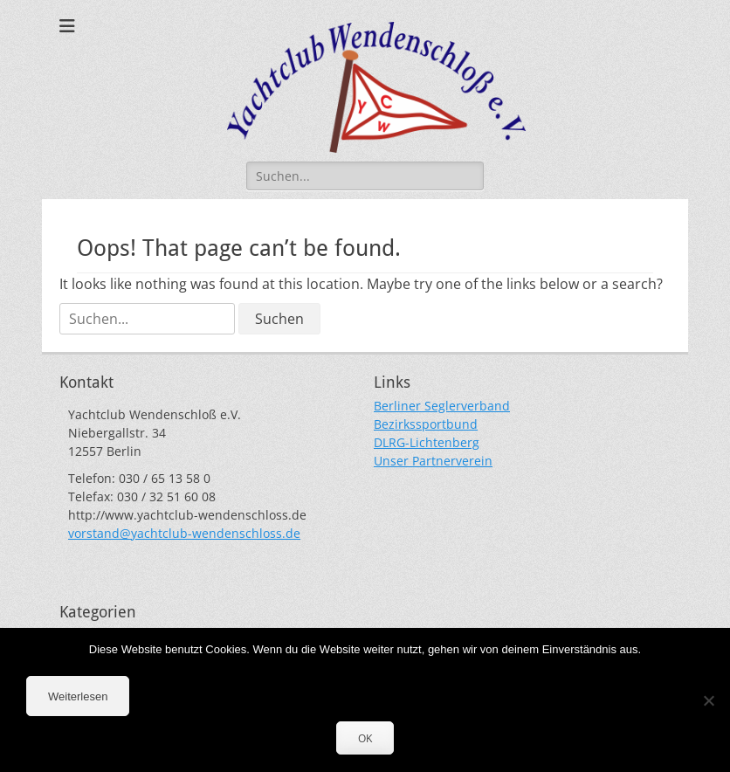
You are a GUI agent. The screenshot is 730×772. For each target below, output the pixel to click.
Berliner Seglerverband (442, 405)
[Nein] (708, 700)
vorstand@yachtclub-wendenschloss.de (184, 533)
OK (365, 738)
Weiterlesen (77, 696)
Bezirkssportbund (426, 424)
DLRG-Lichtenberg (426, 442)
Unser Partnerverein (433, 460)
